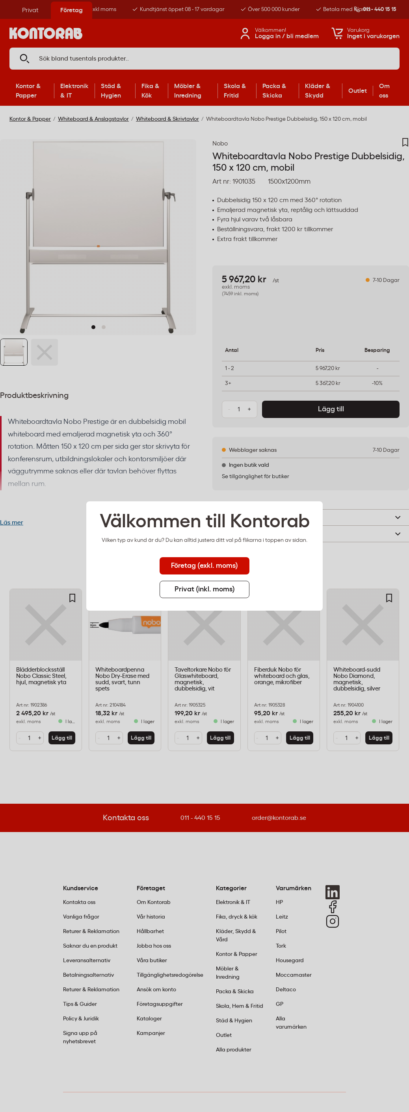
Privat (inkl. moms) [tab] (205, 589)
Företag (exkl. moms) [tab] (204, 565)
